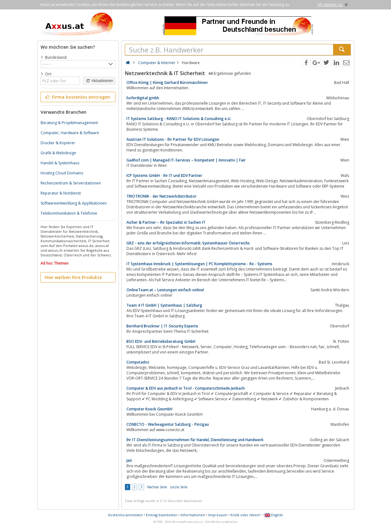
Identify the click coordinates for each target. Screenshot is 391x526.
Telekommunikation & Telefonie (69, 213)
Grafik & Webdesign (58, 153)
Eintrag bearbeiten (161, 514)
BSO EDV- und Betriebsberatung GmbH (160, 341)
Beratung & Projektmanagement (69, 122)
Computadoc (137, 362)
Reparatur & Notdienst (61, 193)
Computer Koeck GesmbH (149, 409)
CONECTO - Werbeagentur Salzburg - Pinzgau (167, 424)
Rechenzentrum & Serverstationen (71, 183)
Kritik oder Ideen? (245, 514)
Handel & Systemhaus (60, 163)
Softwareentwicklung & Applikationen (74, 203)
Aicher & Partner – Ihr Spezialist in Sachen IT (165, 222)
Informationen (193, 514)
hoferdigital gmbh (142, 98)
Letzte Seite (178, 487)
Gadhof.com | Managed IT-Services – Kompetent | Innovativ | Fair (186, 160)
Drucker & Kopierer (58, 142)
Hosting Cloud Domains (62, 173)
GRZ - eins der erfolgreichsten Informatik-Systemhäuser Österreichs (188, 243)
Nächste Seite (157, 487)
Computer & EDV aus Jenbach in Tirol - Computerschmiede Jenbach (185, 388)
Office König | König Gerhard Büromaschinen (167, 82)
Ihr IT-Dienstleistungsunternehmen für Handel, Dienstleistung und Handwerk (195, 439)
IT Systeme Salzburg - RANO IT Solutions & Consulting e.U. (178, 118)
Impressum (217, 514)
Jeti (129, 460)
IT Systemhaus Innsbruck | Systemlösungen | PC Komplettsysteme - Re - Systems (199, 263)
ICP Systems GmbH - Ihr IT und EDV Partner (164, 175)
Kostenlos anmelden (125, 514)
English (274, 514)
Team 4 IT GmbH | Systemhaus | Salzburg (164, 305)
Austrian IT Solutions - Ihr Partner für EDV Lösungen (172, 139)
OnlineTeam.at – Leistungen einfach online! (165, 290)
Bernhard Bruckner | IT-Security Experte (162, 326)
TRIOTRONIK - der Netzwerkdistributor (161, 196)
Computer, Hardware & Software (70, 132)
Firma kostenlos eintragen (77, 97)
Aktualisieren (99, 81)
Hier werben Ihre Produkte (73, 277)
